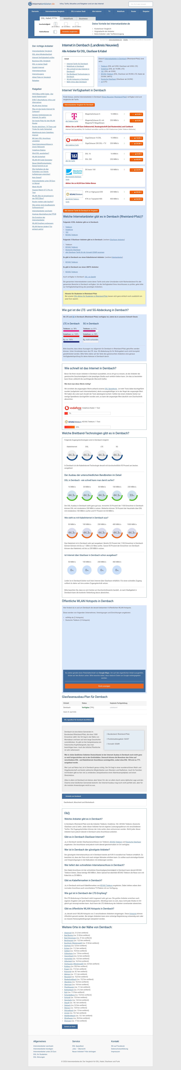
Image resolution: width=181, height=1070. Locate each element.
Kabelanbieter (117, 257)
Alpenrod (67, 933)
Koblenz (67, 966)
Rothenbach (69, 990)
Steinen (67, 1008)
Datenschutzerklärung (119, 1049)
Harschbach (69, 956)
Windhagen (68, 1018)
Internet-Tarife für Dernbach (77, 64)
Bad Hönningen (70, 938)
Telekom (104, 66)
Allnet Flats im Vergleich (41, 77)
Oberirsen (68, 985)
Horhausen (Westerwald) (73, 964)
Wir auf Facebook (118, 1046)
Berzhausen (68, 940)
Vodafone (104, 69)
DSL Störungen (39, 1057)
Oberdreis (68, 982)
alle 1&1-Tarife (70, 161)
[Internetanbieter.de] (41, 3)
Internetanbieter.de (115, 40)
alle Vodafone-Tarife (72, 145)
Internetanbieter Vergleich (42, 51)
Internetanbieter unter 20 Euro (44, 1052)
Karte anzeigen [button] (104, 686)
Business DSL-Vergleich (41, 61)
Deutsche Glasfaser (108, 79)
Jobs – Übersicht (78, 1049)
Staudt (66, 1003)
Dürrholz (67, 946)
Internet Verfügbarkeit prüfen (43, 58)
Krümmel (67, 972)
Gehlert (67, 951)
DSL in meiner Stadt (39, 64)
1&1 (102, 71)
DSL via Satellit (90, 277)
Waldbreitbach (69, 1016)
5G (73, 317)
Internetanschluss (39, 71)
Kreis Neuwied (108, 97)
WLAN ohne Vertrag (39, 106)
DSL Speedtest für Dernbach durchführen (78, 720)
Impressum (115, 1052)
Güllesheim (68, 953)
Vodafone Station (38, 150)
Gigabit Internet (38, 67)
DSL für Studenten (40, 1054)
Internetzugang (38, 74)
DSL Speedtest (78, 1046)
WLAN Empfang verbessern (42, 223)
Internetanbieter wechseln (42, 211)
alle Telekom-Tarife (72, 121)
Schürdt (67, 997)
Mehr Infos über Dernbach (77, 82)
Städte (125, 40)
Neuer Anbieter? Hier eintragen (84, 1052)
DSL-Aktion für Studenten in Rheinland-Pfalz (91, 296)
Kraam (66, 969)
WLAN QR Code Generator (42, 160)
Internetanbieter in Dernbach (116, 59)
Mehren (67, 974)
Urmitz (66, 1013)
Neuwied (67, 977)
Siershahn (68, 1000)
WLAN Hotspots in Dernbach (78, 79)
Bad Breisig (68, 935)
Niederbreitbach (70, 979)
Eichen (66, 948)
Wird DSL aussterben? (40, 153)
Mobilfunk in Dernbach (75, 66)
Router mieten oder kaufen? (42, 202)
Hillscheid (68, 961)
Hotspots (133, 914)
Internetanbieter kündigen (43, 1049)
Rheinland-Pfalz (120, 97)
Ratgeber (35, 81)
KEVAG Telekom (107, 74)
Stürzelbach (68, 1010)
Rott (66, 992)
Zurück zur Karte (69, 1026)
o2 (102, 82)
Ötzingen (67, 1021)
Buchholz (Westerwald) (73, 943)
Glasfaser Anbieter (117, 240)
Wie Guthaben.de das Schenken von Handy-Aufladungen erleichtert (41, 171)
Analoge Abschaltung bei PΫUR (44, 214)
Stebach (67, 1005)
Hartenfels (68, 959)
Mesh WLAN (37, 187)
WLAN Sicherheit (38, 157)
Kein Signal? (37, 177)
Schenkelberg (69, 995)
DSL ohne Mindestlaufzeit (42, 54)
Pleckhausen (69, 987)
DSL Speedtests (111, 389)
